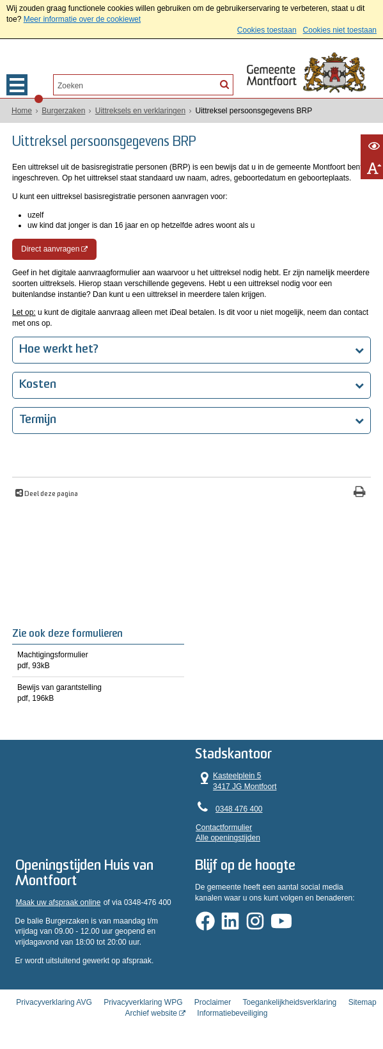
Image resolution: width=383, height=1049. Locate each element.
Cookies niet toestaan (340, 30)
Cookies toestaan (267, 30)
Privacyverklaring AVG (53, 1002)
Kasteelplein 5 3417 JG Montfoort (236, 781)
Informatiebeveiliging (232, 1013)
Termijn (37, 420)
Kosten (37, 385)
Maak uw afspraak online (58, 902)
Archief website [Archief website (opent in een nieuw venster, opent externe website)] (151, 1013)
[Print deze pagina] (360, 493)
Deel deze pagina (50, 494)
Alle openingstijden (228, 837)
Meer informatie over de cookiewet (82, 19)
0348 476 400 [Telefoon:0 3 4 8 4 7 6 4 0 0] (238, 809)
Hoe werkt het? (58, 350)
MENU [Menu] (16, 84)
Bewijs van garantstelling (98, 693)
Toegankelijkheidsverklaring (290, 1002)
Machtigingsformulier (98, 660)
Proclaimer (212, 1002)
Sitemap (362, 1002)
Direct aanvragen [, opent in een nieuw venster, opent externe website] (50, 248)
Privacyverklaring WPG (143, 1002)
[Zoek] (224, 84)
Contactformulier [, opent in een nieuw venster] (224, 827)
